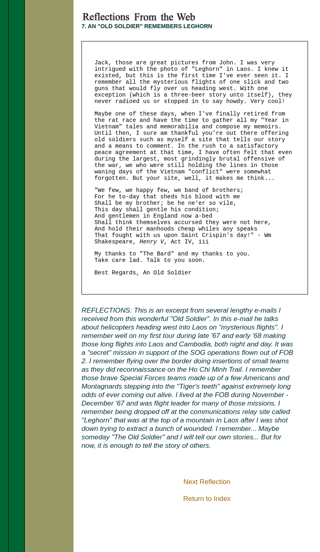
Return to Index (206, 498)
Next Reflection (206, 482)
